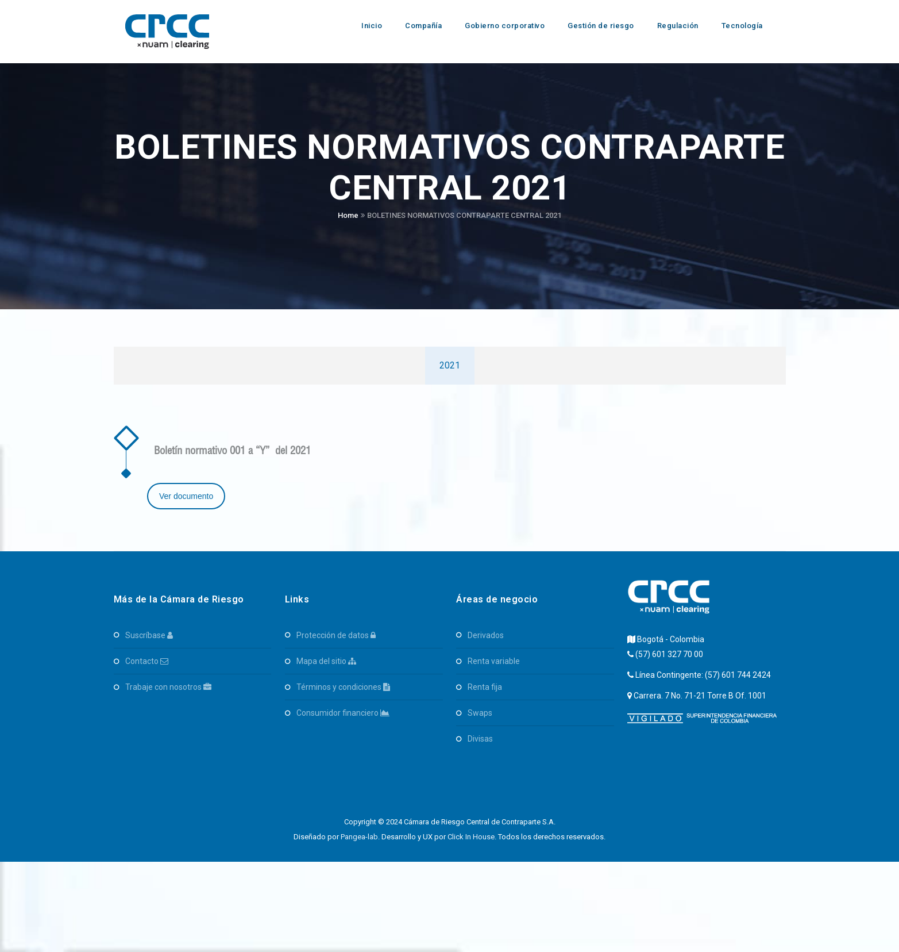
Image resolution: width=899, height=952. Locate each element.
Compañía (423, 25)
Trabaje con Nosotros (168, 687)
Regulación (678, 25)
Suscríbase (149, 635)
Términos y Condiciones (343, 687)
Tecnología (742, 25)
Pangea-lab (359, 836)
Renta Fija (485, 687)
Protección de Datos (336, 635)
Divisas (480, 738)
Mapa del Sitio (326, 661)
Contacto (146, 661)
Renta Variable (494, 661)
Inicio (371, 25)
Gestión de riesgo (601, 25)
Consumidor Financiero (342, 712)
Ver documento (186, 496)
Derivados (486, 635)
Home (348, 215)
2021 (449, 365)
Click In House (471, 836)
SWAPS (480, 712)
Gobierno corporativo (505, 25)
